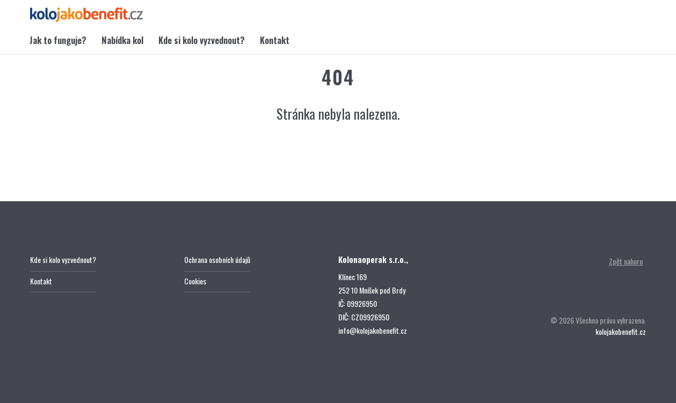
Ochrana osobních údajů (217, 259)
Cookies (195, 281)
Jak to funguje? (58, 40)
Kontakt (274, 40)
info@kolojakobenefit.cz (372, 330)
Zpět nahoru (626, 261)
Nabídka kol (122, 40)
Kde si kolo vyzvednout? (201, 40)
